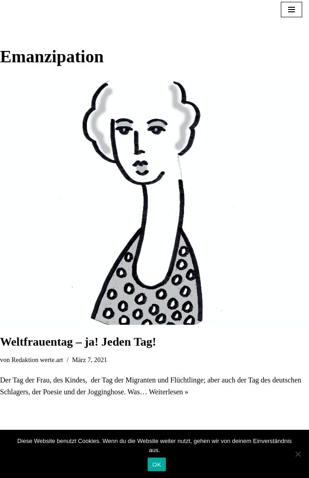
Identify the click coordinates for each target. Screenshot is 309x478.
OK (156, 464)
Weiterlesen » (168, 392)
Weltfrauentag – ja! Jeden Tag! (78, 341)
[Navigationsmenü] (291, 9)
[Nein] (297, 453)
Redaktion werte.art (37, 359)
